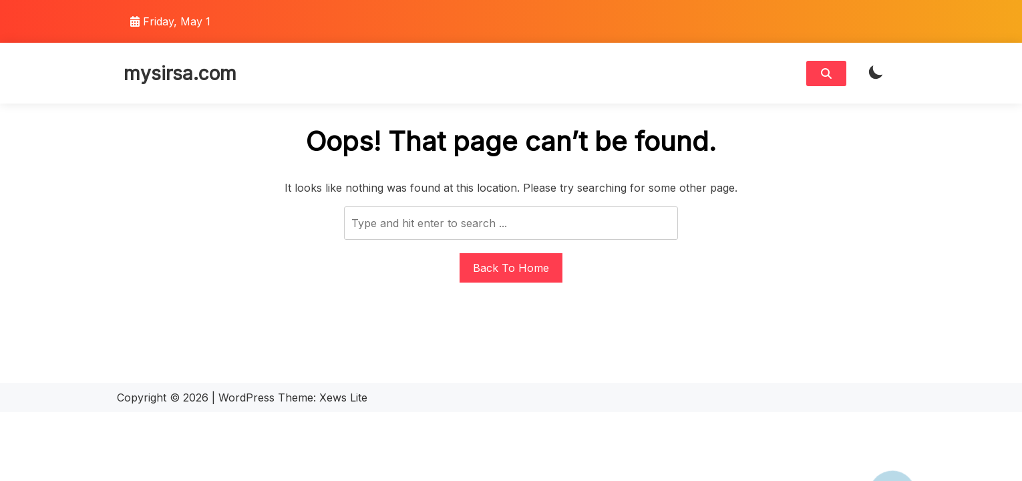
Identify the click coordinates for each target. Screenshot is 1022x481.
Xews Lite (343, 397)
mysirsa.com (180, 73)
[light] (875, 73)
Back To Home (511, 268)
